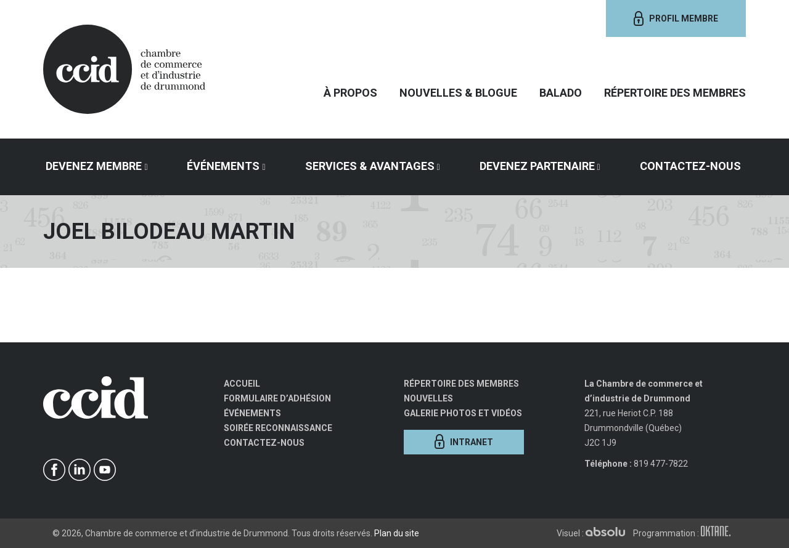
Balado (560, 92)
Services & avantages (370, 165)
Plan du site (396, 533)
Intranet (464, 441)
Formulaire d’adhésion (277, 398)
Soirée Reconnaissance (278, 428)
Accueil (242, 384)
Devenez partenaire (537, 165)
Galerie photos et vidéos (463, 413)
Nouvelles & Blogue (458, 92)
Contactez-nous (690, 165)
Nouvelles (428, 398)
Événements (223, 165)
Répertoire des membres (675, 92)
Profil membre (676, 18)
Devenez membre (94, 165)
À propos (350, 92)
